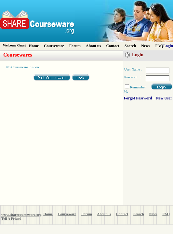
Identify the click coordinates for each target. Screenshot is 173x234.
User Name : (133, 69)
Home (34, 46)
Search (130, 46)
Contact (112, 46)
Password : (132, 77)
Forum (75, 46)
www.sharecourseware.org (21, 214)
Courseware (54, 46)
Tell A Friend (11, 218)
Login (168, 46)
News (145, 46)
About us (93, 46)
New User (164, 98)
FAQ (159, 46)
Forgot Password (138, 98)
